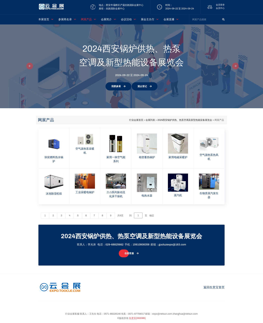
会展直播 (169, 19)
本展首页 (43, 19)
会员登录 (220, 5)
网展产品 (86, 19)
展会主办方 (147, 19)
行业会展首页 (136, 120)
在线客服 (131, 253)
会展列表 (150, 120)
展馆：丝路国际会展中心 (112, 8)
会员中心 (220, 8)
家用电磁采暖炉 (178, 157)
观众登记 (145, 86)
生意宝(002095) (137, 318)
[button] (28, 66)
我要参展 (118, 86)
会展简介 (106, 19)
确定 (151, 215)
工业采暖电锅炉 (84, 192)
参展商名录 (65, 19)
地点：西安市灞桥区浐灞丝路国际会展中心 (121, 5)
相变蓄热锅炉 (147, 157)
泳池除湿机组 (54, 193)
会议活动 (126, 19)
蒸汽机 (178, 195)
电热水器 (147, 195)
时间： (168, 5)
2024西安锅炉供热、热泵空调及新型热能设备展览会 (184, 120)
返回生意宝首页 (214, 287)
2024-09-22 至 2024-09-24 (179, 8)
